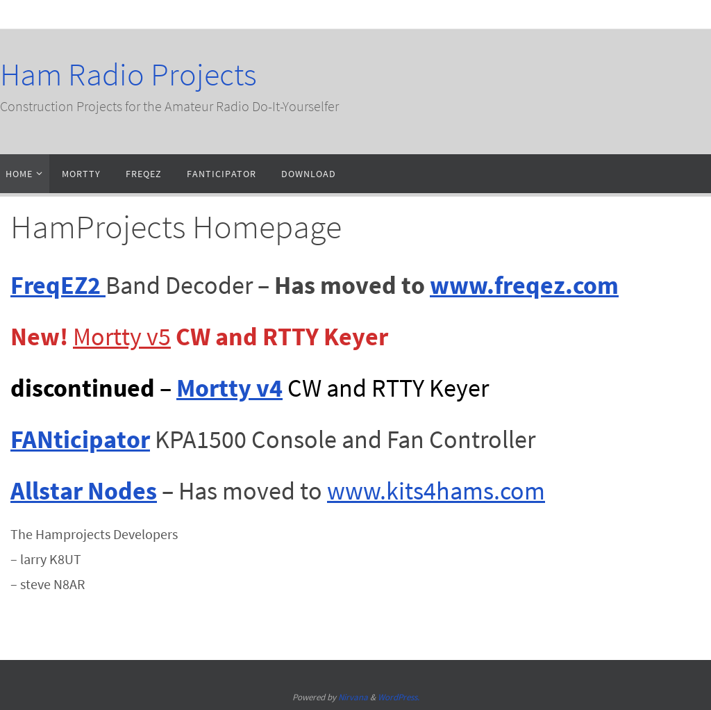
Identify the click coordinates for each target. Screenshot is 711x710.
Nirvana (353, 697)
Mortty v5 (122, 336)
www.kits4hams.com (436, 490)
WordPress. (398, 697)
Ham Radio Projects (128, 74)
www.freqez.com (524, 285)
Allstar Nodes (83, 490)
